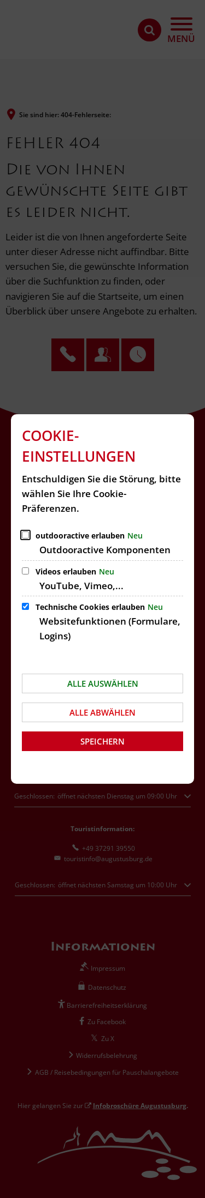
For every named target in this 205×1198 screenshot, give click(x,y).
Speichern (102, 741)
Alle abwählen (102, 712)
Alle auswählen (102, 683)
